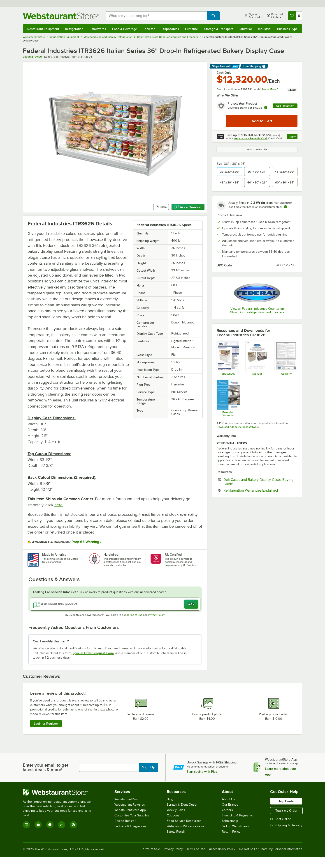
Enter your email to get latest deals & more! (45, 767)
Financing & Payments (237, 815)
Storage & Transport (218, 29)
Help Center (286, 801)
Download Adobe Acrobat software (238, 426)
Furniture (191, 29)
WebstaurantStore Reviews (185, 826)
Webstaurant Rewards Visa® (250, 138)
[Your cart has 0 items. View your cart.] (295, 15)
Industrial (264, 29)
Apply (293, 137)
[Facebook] (49, 824)
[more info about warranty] (265, 108)
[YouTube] (38, 824)
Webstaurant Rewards (129, 804)
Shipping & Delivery (286, 825)
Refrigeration (74, 29)
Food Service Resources (184, 821)
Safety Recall (176, 831)
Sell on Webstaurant (236, 826)
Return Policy (231, 831)
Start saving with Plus (202, 771)
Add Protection (285, 105)
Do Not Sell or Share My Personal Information (270, 849)
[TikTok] (61, 824)
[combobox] (156, 15)
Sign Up (148, 767)
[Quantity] (222, 121)
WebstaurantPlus (126, 799)
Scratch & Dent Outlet (182, 804)
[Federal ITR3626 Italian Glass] (228, 358)
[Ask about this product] (115, 604)
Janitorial (245, 29)
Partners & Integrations (130, 826)
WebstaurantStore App (130, 810)
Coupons (173, 815)
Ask (191, 604)
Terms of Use (134, 614)
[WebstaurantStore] (60, 792)
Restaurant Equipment (43, 29)
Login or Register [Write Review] (46, 723)
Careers (227, 810)
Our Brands (230, 804)
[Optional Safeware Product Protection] (228, 398)
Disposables (170, 29)
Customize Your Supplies (131, 815)
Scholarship (230, 821)
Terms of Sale (150, 849)
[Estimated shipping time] (285, 207)
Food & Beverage (124, 29)
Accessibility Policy (222, 849)
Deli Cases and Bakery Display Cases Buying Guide (258, 482)
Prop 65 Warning (85, 542)
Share (161, 207)
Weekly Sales (176, 810)
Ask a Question (188, 207)
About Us (228, 799)
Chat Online (280, 819)
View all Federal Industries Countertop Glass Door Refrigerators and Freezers (257, 310)
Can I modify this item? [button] (51, 641)
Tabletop (149, 29)
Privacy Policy (156, 614)
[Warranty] (286, 358)
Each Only (224, 72)
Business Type (287, 29)
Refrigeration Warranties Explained (260, 490)
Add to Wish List (257, 149)
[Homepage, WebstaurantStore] (61, 15)
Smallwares (98, 29)
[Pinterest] (73, 824)
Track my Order (286, 810)
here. (58, 505)
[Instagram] (26, 824)
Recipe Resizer (125, 821)
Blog (170, 799)
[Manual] (257, 358)
